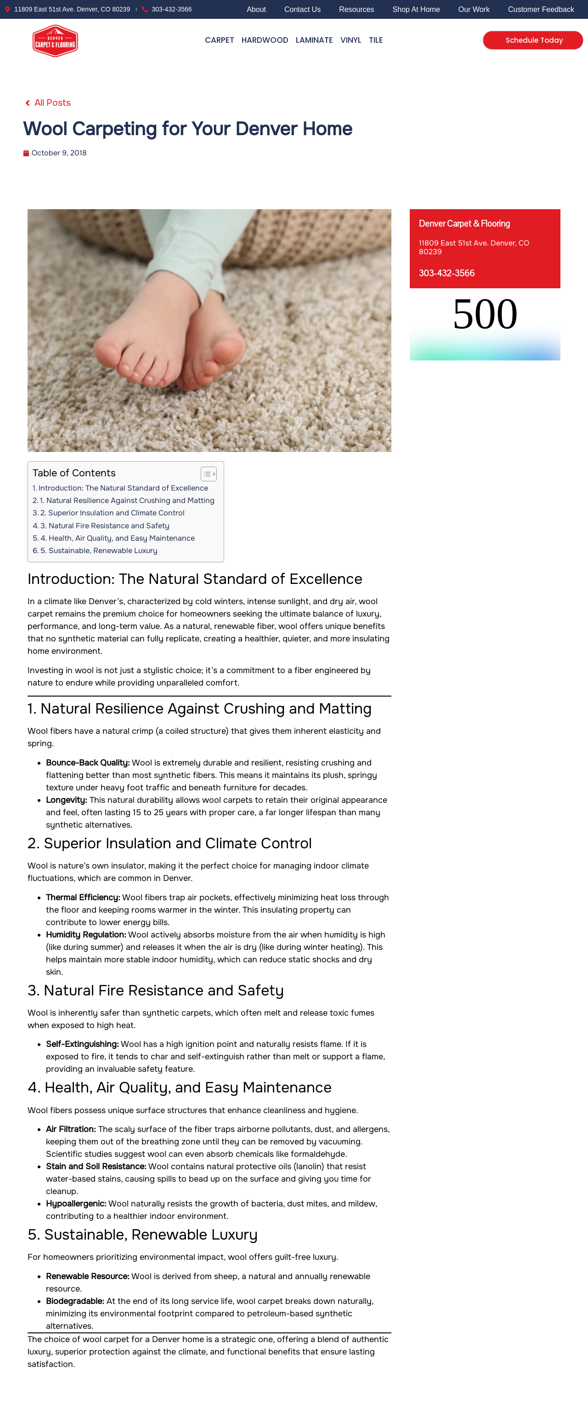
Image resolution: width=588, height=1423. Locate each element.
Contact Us (302, 9)
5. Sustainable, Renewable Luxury (99, 550)
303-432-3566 (447, 274)
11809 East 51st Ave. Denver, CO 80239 (474, 247)
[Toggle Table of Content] (204, 474)
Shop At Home (416, 9)
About (256, 9)
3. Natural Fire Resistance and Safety (105, 526)
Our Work (474, 9)
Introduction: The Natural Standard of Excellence (123, 488)
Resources (356, 9)
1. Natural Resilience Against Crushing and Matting (127, 500)
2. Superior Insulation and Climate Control (112, 513)
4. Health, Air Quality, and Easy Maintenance (117, 538)
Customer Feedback (541, 9)
